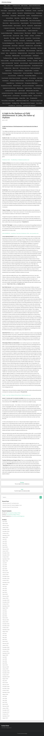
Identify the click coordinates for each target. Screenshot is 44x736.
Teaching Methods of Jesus (36, 15)
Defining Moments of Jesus (29, 13)
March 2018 (5, 704)
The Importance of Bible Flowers (31, 83)
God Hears (32, 35)
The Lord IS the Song (29, 80)
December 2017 (6, 710)
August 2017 (5, 718)
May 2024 (5, 566)
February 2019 (6, 684)
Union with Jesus (13, 53)
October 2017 (6, 714)
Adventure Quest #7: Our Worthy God (11, 503)
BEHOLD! (34, 33)
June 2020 (5, 659)
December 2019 (6, 670)
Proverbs (34, 10)
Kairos (7, 53)
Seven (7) (22, 38)
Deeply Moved (39, 43)
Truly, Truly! (18, 48)
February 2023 (6, 596)
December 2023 (6, 576)
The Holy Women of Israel (37, 65)
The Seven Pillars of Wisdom (30, 75)
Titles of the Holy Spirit (30, 50)
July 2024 (5, 562)
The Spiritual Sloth (33, 98)
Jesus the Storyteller (10, 30)
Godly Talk (23, 18)
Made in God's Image (7, 35)
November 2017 (6, 712)
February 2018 (6, 706)
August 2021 (5, 631)
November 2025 (6, 531)
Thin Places (29, 60)
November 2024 (6, 555)
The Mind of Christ (7, 68)
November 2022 (6, 602)
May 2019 (5, 680)
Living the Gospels (11, 10)
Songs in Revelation (25, 23)
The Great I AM (27, 28)
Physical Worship (21, 50)
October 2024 (6, 556)
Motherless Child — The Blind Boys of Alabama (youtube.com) (15, 159)
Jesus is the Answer (12, 75)
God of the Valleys (37, 45)
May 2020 (5, 661)
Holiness (3, 13)
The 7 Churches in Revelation (36, 23)
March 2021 (5, 641)
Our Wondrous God (19, 83)
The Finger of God (25, 48)
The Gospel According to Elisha (13, 512)
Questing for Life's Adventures (29, 105)
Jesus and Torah (16, 35)
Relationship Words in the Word (21, 93)
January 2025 (5, 551)
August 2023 (5, 584)
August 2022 (5, 608)
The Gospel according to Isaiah (36, 100)
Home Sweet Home (9, 65)
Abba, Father (16, 18)
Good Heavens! (5, 80)
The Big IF (26, 35)
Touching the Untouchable (29, 43)
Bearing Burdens (37, 58)
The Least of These (37, 95)
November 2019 (6, 672)
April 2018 (5, 702)
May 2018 (5, 700)
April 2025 (5, 545)
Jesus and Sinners (5, 15)
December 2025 (6, 529)
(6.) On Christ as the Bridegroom (17, 516)
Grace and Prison (31, 53)
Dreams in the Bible (5, 60)
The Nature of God (16, 5)
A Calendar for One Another (9, 28)
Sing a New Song (38, 80)
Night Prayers (29, 18)
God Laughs (4, 48)
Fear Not (28, 15)
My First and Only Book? (35, 68)
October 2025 (6, 533)
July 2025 (5, 539)
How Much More (22, 58)
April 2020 (5, 663)
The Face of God (11, 48)
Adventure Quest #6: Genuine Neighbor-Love (12, 505)
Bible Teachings (24, 5)
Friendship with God (38, 73)
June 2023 (5, 588)
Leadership (14, 13)
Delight (17, 38)
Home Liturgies (4, 10)
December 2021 (6, 623)
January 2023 (5, 598)
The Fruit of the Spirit (36, 28)
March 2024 (5, 570)
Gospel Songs (40, 10)
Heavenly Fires (30, 25)
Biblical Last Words (21, 15)
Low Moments (38, 35)
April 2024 (5, 568)
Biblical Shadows (20, 88)
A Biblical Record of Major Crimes (22, 100)
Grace (3, 65)
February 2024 (6, 572)
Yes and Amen (40, 33)
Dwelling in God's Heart (22, 53)
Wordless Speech (37, 25)
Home (5, 5)
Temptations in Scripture (19, 33)
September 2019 (6, 676)
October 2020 (6, 651)
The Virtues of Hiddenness (18, 70)
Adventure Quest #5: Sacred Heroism (10, 507)
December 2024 (6, 553)
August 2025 (5, 537)
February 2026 (6, 525)
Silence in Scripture (37, 88)
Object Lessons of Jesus (15, 23)
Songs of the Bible (20, 10)
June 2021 (5, 635)
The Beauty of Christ (17, 73)
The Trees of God (19, 43)
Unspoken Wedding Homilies (6, 33)
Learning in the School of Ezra (7, 93)
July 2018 (5, 696)
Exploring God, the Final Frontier (9, 88)
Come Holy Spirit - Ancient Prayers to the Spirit (11, 78)
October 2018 (6, 690)
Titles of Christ (6, 23)
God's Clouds (39, 78)
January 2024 (5, 574)
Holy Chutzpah (15, 45)
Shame (21, 35)
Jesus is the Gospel (24, 63)
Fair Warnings (35, 18)
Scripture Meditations (36, 8)
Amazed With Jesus (10, 83)
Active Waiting (30, 58)
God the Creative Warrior (28, 73)
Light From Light (21, 90)
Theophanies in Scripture (7, 73)
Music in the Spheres (6, 103)
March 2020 (5, 664)
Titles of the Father (6, 50)
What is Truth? (16, 68)
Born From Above (39, 53)
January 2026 (5, 527)
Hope (27, 98)
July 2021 (5, 633)
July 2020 (5, 657)
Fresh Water (35, 60)
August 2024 (5, 560)
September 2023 (6, 582)
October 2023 (6, 580)
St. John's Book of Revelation (12, 98)
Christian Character (18, 8)
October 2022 (6, 604)
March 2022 (5, 617)
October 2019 (6, 674)
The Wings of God (15, 103)
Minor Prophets (28, 33)
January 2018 (5, 708)
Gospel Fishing (37, 40)
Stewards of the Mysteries (8, 20)
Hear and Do (6, 38)
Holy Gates (40, 48)
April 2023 (5, 592)
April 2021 (5, 639)
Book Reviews (19, 105)
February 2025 (6, 549)
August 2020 (5, 655)
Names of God (14, 50)
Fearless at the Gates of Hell (7, 63)
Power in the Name (36, 38)
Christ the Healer (19, 28)
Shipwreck (41, 60)
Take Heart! (16, 63)
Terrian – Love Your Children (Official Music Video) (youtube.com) (16, 395)
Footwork (3, 53)
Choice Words (39, 103)
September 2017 (6, 716)
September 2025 (6, 535)
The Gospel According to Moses (13, 514)
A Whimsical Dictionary (8, 8)
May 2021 (5, 637)
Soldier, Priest (39, 50)
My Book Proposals (17, 85)
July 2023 (5, 586)
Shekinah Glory (8, 70)
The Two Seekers (32, 78)
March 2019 (5, 682)
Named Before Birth (24, 20)
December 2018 (6, 686)
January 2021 (5, 645)
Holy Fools (9, 13)
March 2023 (5, 594)
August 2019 (5, 678)
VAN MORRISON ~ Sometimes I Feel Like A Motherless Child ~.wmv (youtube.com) (20, 233)
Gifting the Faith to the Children (32, 90)
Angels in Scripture (28, 88)
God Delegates (36, 55)
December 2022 (6, 600)
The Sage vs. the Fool (7, 95)
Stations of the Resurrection (34, 5)
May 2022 (5, 613)
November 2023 (6, 578)
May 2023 (5, 590)
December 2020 (6, 647)
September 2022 (6, 606)
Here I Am (24, 25)
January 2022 (5, 621)
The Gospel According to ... (21, 30)
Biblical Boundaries (16, 55)
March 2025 (5, 547)
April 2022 (5, 615)
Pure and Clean (39, 93)
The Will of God (20, 75)
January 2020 (5, 668)
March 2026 (5, 523)
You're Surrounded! (6, 45)
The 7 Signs (12, 38)
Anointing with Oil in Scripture (11, 90)
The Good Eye (22, 40)
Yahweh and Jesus (7, 40)
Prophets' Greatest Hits (33, 30)
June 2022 (5, 611)
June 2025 (5, 541)
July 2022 (5, 610)
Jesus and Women (9, 18)
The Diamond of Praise (7, 58)
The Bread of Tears (39, 85)
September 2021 (6, 629)
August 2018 (5, 694)
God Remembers (29, 40)
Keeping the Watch (28, 70)
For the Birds (36, 70)
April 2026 (5, 521)
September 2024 (6, 558)
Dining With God (12, 105)
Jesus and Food (28, 38)
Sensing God (20, 13)
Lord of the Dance (16, 95)
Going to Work (22, 98)
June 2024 (5, 564)
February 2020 (6, 666)
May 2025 (5, 543)
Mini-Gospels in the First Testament (27, 103)
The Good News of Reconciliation (8, 100)
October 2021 (6, 627)
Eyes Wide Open (31, 93)
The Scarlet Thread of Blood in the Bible (18, 60)
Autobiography (39, 13)
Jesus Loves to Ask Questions (28, 85)
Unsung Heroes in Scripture (6, 85)
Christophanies (13, 15)
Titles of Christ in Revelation (35, 20)
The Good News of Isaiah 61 (26, 95)
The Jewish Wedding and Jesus (8, 43)
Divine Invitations (17, 25)
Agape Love (15, 58)
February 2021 (6, 643)
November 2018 (6, 688)
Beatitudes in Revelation (8, 25)
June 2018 (5, 698)
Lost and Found (24, 78)
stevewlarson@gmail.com (6, 727)
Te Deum (17, 20)
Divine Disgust (8, 55)
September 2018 (6, 692)
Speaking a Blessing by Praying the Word (22, 65)
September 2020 (6, 653)
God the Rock (15, 40)
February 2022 (6, 619)
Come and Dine (33, 48)
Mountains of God (29, 45)
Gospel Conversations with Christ (35, 63)
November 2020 (6, 649)
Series (9, 5)
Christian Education (27, 8)
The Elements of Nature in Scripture (17, 80)
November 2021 (6, 625)
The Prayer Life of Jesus (24, 68)
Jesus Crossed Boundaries (26, 55)
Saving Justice (21, 45)
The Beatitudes (28, 10)
